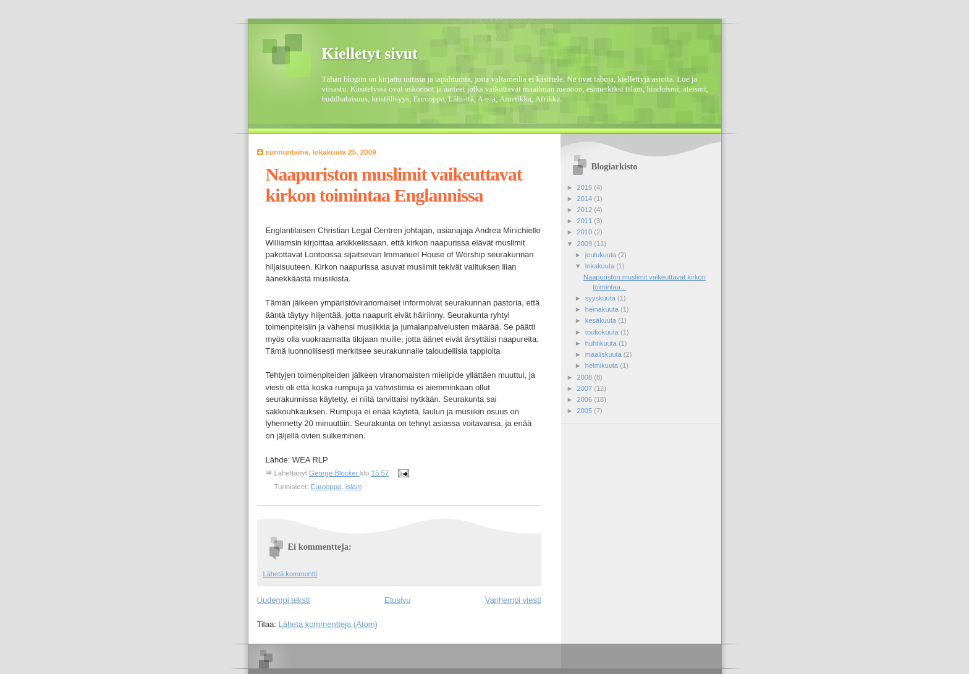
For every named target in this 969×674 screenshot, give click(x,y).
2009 (586, 243)
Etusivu (397, 600)
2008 (586, 377)
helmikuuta (602, 365)
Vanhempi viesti (513, 600)
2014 (586, 198)
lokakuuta (600, 266)
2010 (586, 232)
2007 (586, 388)
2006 (586, 399)
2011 (586, 220)
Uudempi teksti (283, 600)
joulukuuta (601, 254)
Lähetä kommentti (290, 574)
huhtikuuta (602, 343)
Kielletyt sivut (370, 53)
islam (353, 486)
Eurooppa (326, 486)
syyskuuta (601, 298)
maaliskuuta (604, 354)
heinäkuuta (602, 309)
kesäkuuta (601, 320)
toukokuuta (602, 332)
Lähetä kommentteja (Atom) (327, 624)
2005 (586, 410)
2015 (586, 187)
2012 (586, 209)
